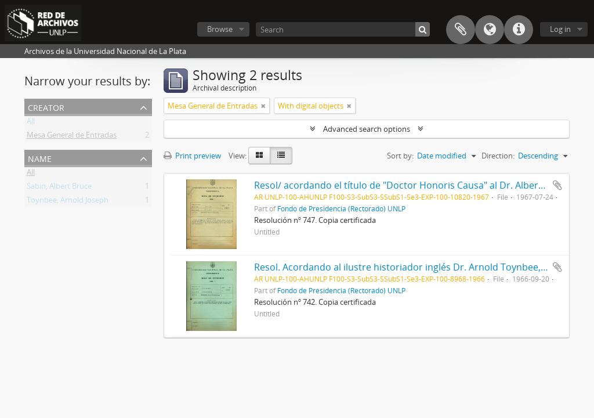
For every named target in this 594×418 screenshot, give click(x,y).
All (31, 123)
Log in (560, 29)
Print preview (192, 155)
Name (40, 157)
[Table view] (281, 155)
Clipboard (460, 29)
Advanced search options (366, 129)
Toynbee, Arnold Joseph (67, 202)
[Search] (343, 29)
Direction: (498, 155)
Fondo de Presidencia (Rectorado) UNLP (341, 208)
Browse (220, 29)
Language (489, 29)
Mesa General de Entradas (72, 137)
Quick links (518, 29)
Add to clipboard (557, 185)
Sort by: (400, 155)
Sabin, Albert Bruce (59, 188)
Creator (46, 106)
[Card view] (259, 155)
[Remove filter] (263, 105)
